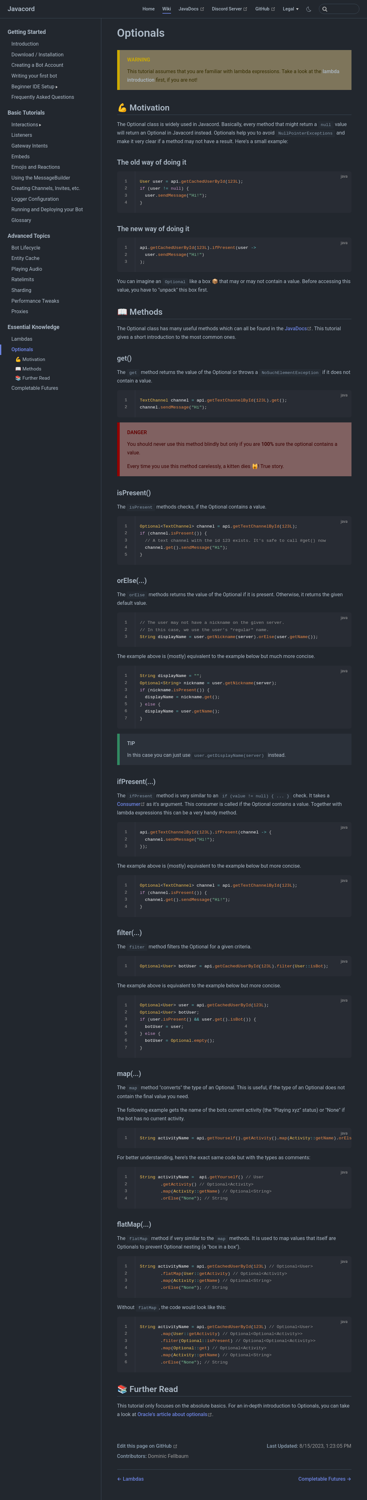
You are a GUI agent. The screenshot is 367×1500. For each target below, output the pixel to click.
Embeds (20, 157)
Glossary (21, 220)
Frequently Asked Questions (42, 97)
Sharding (21, 290)
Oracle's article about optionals (174, 1414)
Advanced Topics (29, 236)
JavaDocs (192, 9)
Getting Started (27, 32)
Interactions (26, 125)
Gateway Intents (29, 146)
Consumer (131, 804)
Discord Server (230, 9)
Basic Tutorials (26, 113)
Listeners (21, 135)
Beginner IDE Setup (34, 87)
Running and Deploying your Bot (47, 209)
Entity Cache (25, 258)
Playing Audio (26, 269)
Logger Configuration (35, 199)
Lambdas (21, 339)
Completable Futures (34, 388)
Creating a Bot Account (37, 65)
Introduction (25, 44)
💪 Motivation (30, 359)
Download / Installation (37, 55)
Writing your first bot (34, 76)
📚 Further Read (32, 378)
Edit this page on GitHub (147, 1446)
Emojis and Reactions (35, 167)
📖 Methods (28, 369)
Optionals (22, 349)
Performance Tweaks (35, 301)
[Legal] (291, 9)
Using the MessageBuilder (40, 178)
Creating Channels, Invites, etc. (45, 188)
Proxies (19, 311)
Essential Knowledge (34, 327)
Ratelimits (22, 279)
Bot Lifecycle (25, 248)
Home (148, 9)
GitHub (265, 9)
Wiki (166, 9)
